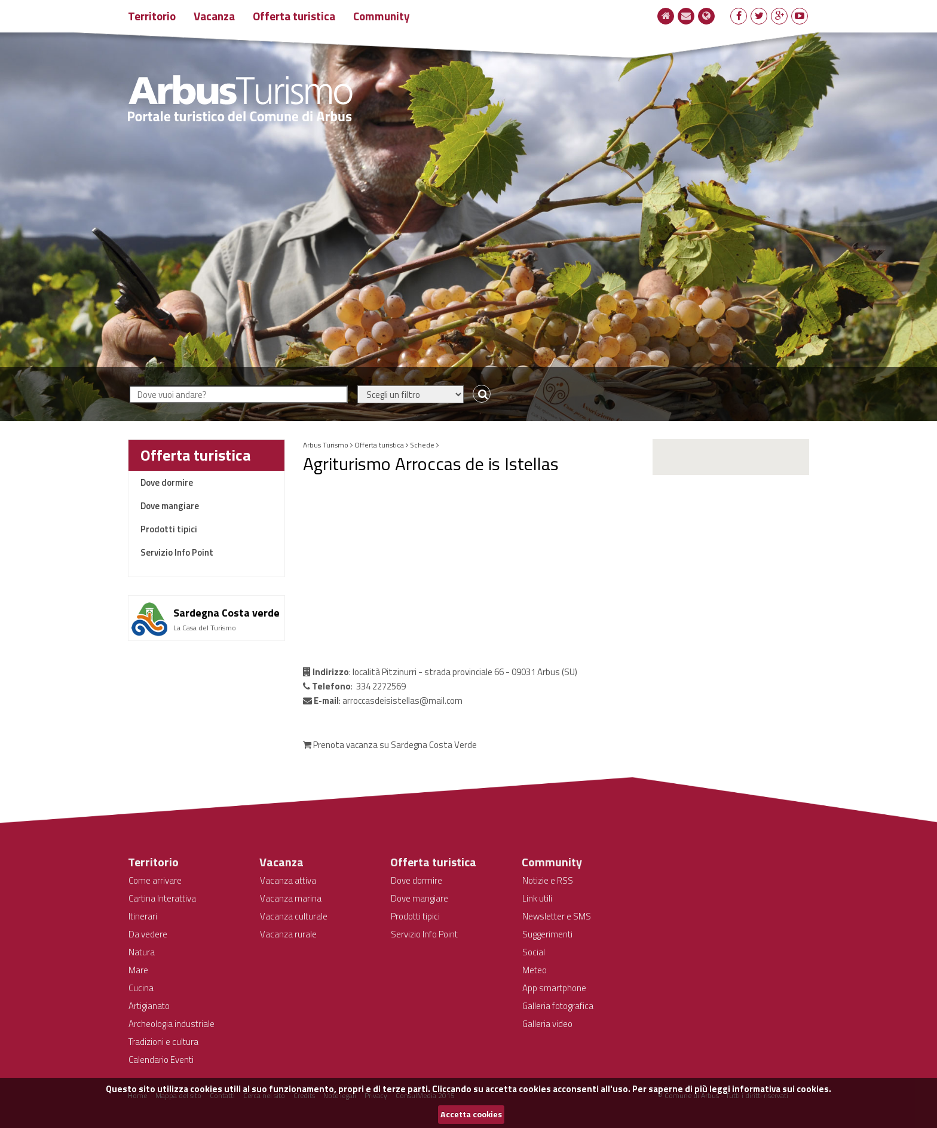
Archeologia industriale (171, 1024)
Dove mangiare (169, 506)
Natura (141, 952)
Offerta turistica (294, 15)
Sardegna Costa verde (226, 613)
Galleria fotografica (557, 1006)
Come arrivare (155, 880)
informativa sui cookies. (781, 1089)
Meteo (534, 970)
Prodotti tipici (168, 529)
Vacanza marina (290, 898)
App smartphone (554, 988)
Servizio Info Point (176, 552)
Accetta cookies (471, 1114)
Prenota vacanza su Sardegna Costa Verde (390, 745)
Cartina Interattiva (162, 898)
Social (533, 952)
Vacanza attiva (288, 880)
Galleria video (547, 1024)
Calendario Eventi (161, 1059)
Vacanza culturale (293, 916)
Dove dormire (166, 482)
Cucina (141, 988)
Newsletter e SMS (556, 916)
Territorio (152, 15)
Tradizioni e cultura (163, 1042)
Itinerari (142, 916)
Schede (422, 444)
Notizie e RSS (547, 880)
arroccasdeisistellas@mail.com (402, 700)
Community (381, 15)
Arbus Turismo (325, 444)
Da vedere (147, 934)
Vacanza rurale (288, 934)
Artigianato (149, 1006)
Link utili (537, 898)
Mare (138, 970)
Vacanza (214, 15)
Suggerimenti (547, 934)
